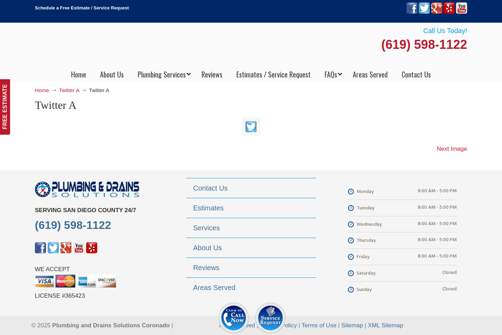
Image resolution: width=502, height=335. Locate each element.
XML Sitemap (385, 325)
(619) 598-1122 (424, 44)
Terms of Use (319, 325)
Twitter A (69, 90)
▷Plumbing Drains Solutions (251, 45)
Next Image (452, 149)
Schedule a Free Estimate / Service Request (82, 7)
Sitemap (352, 325)
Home (42, 90)
